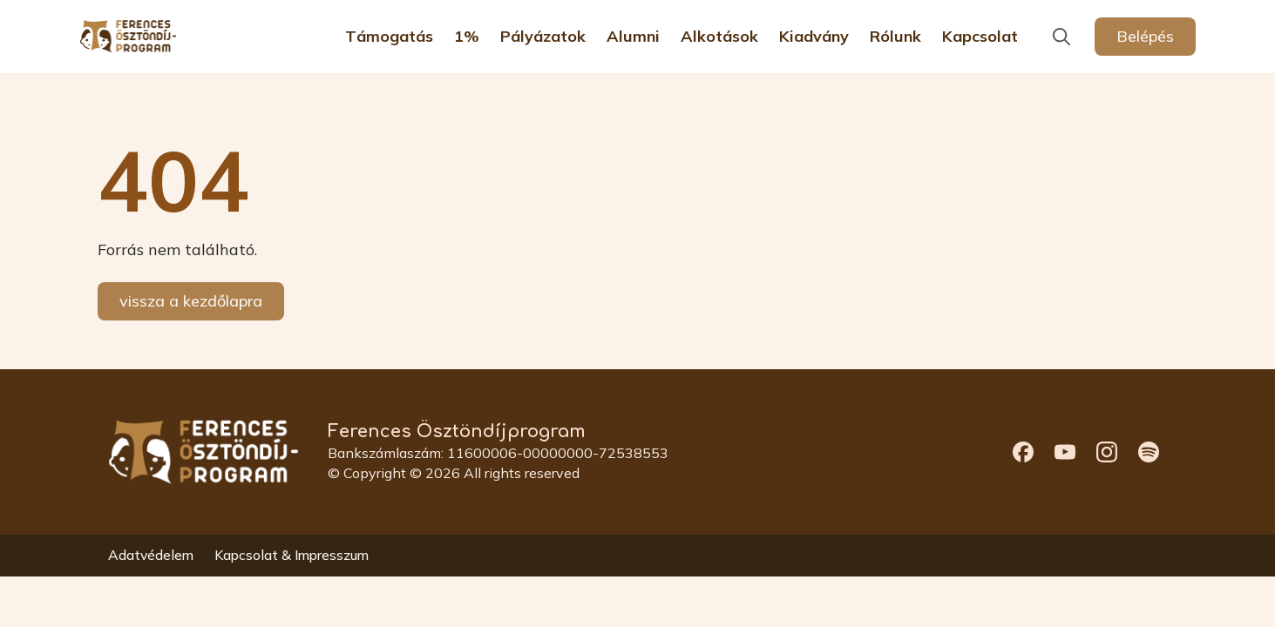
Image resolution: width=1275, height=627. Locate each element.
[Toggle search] (1061, 36)
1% (466, 36)
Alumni (633, 36)
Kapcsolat (980, 36)
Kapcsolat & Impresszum (291, 556)
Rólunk (895, 36)
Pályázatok (543, 36)
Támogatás (389, 36)
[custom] (1023, 452)
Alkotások (719, 36)
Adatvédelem (150, 556)
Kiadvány (814, 36)
